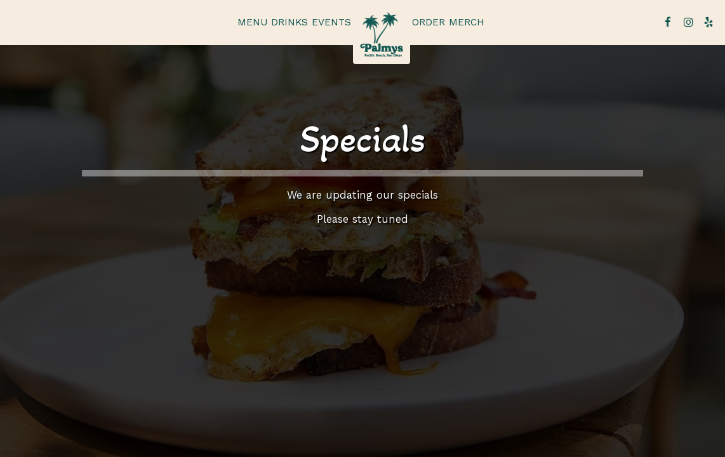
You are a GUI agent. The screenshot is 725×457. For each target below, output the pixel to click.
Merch (466, 22)
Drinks (289, 22)
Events (331, 22)
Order (428, 22)
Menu (252, 22)
